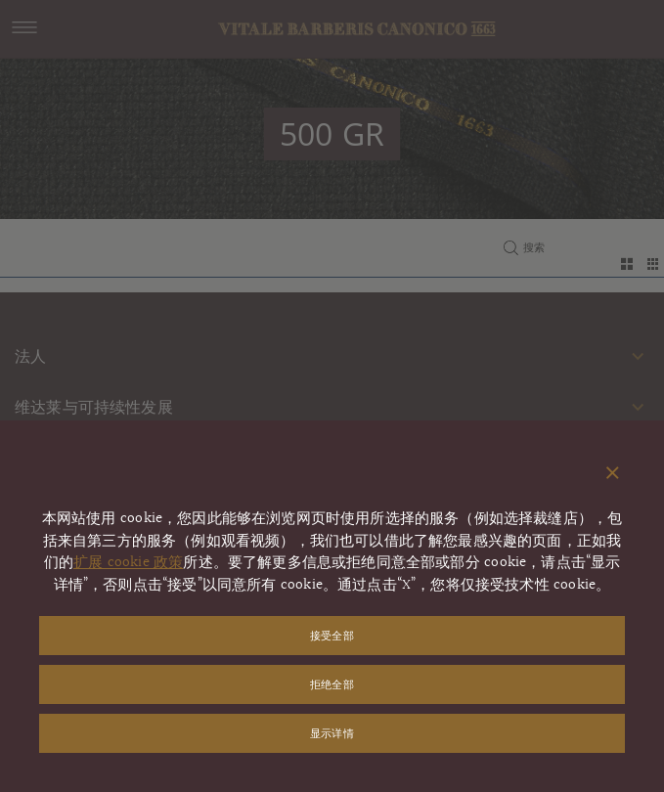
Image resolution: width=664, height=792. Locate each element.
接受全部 (332, 635)
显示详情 (332, 733)
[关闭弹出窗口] (612, 474)
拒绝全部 (332, 684)
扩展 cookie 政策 (128, 562)
